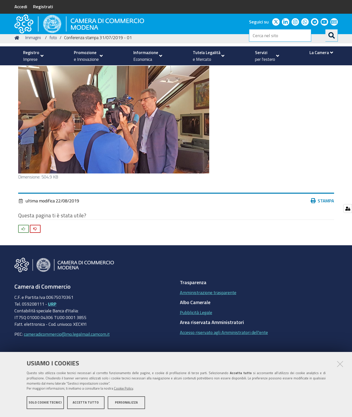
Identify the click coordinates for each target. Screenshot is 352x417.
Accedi (20, 6)
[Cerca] (331, 35)
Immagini (33, 71)
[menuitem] (31, 55)
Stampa (323, 234)
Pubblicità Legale (196, 345)
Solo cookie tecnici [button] (45, 404)
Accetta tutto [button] (86, 404)
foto (53, 71)
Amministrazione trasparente (208, 325)
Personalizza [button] (126, 404)
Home (17, 71)
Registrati (43, 6)
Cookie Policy (123, 390)
